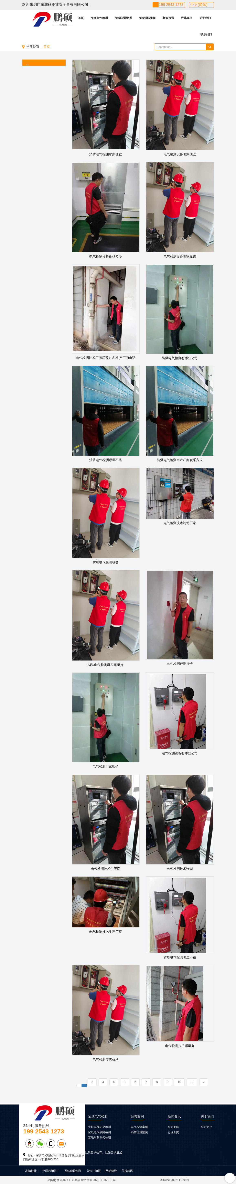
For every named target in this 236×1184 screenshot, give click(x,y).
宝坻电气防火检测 (99, 1127)
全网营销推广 (51, 1170)
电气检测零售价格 (106, 1059)
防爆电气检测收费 (106, 562)
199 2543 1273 (171, 5)
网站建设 (111, 1170)
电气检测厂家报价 (106, 766)
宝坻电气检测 (99, 18)
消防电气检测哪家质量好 (106, 665)
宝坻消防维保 (147, 18)
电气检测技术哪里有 (179, 1046)
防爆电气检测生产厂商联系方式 (180, 460)
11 (192, 1082)
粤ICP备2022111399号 (174, 1180)
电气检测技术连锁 (180, 868)
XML (96, 1180)
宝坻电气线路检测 (99, 1132)
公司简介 (206, 1127)
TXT (114, 1180)
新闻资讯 (168, 18)
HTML (105, 1180)
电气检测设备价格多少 (105, 256)
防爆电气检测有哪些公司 (180, 358)
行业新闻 (173, 1132)
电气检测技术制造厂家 (179, 523)
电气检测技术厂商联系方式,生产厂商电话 (105, 358)
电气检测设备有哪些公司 (180, 753)
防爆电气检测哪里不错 (179, 957)
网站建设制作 (73, 1170)
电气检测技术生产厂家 (105, 931)
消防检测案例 (139, 1132)
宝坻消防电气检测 (99, 1137)
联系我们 (206, 34)
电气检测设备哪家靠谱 (179, 256)
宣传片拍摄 (93, 1170)
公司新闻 (173, 1127)
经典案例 (186, 18)
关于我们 (205, 18)
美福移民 (127, 1170)
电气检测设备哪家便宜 (179, 154)
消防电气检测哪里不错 (105, 460)
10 (179, 1082)
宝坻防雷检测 (123, 18)
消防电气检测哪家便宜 (105, 154)
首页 (81, 18)
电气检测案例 (139, 1127)
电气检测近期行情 (180, 664)
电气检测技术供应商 (105, 868)
